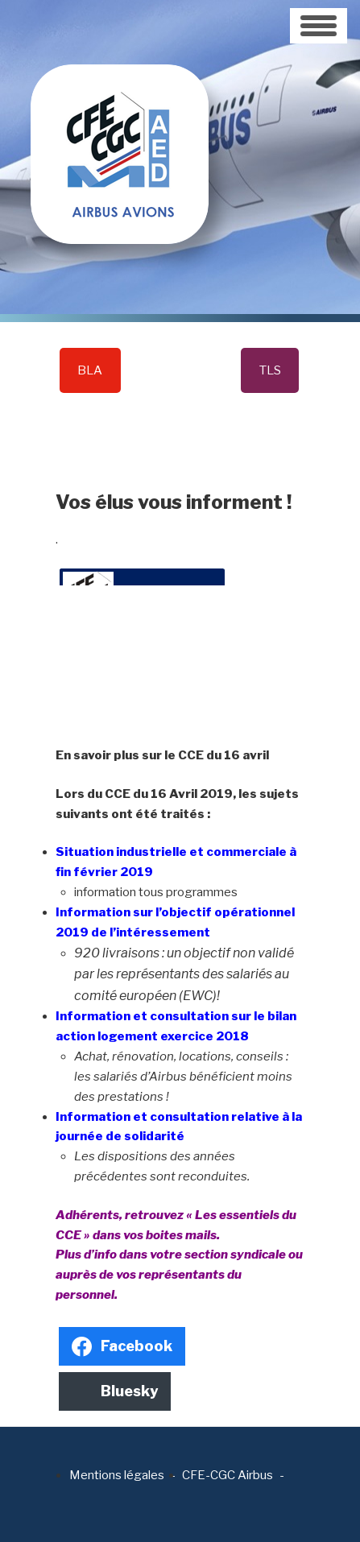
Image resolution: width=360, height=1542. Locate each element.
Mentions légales (116, 1475)
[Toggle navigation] (318, 25)
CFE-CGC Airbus (227, 1475)
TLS (270, 370)
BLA (89, 370)
